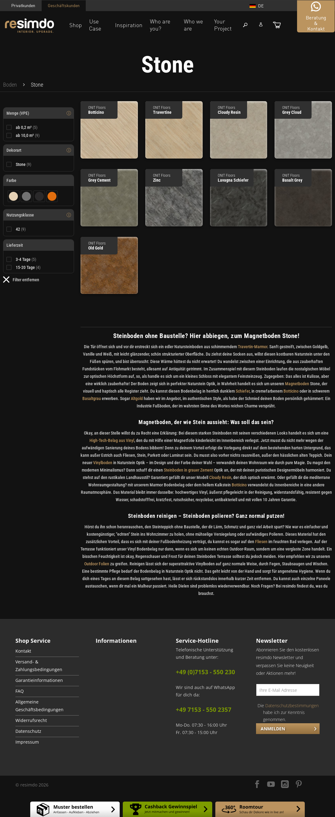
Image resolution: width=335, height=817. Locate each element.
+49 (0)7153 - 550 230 (205, 672)
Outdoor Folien (96, 563)
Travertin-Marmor (252, 346)
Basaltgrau (91, 398)
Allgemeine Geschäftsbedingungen (39, 705)
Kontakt (23, 651)
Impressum (27, 742)
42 (21, 229)
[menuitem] (10, 85)
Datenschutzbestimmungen (292, 705)
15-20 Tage (28, 267)
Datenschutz (28, 731)
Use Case (95, 25)
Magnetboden (297, 383)
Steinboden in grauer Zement (188, 470)
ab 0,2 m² (27, 127)
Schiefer (243, 391)
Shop (75, 25)
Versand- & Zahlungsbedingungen (38, 665)
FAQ (19, 691)
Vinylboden (102, 462)
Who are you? (160, 25)
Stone (23, 164)
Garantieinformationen (39, 680)
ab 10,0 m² (28, 135)
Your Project (223, 25)
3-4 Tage (26, 259)
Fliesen (261, 541)
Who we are (193, 25)
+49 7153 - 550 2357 (203, 710)
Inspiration (129, 25)
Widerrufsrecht (31, 720)
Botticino (291, 391)
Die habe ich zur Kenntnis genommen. (288, 712)
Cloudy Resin (220, 477)
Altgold (137, 398)
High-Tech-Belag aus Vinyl (111, 440)
